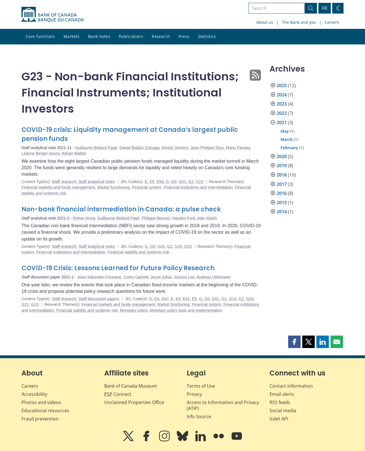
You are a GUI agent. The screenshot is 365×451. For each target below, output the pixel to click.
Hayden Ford (183, 218)
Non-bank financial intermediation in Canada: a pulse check (121, 209)
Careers (332, 22)
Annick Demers (175, 147)
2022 (282, 113)
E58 (160, 181)
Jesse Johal (161, 277)
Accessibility (34, 394)
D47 (165, 299)
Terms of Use (201, 386)
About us (264, 22)
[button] (294, 342)
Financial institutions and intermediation (198, 187)
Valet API (279, 419)
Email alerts (282, 394)
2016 (282, 193)
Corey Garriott (135, 277)
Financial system (146, 187)
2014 (282, 212)
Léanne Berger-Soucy (40, 153)
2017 (282, 184)
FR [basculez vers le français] (324, 8)
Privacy (194, 394)
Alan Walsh (207, 218)
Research (161, 36)
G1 (224, 299)
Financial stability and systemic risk (138, 252)
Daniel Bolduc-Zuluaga (140, 147)
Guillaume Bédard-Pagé (96, 147)
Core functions (40, 36)
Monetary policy (133, 310)
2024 (282, 95)
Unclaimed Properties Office (134, 402)
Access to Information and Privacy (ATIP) (223, 405)
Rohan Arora (84, 218)
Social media (283, 410)
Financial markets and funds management (58, 187)
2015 (282, 202)
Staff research (64, 181)
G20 (178, 246)
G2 (191, 181)
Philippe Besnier (156, 218)
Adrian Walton (74, 153)
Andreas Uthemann (213, 277)
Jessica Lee (183, 277)
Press (184, 36)
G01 (182, 181)
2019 (282, 165)
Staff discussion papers (99, 299)
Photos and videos (41, 402)
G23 (199, 181)
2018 (282, 175)
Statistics (207, 36)
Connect (117, 394)
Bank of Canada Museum (130, 386)
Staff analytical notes (97, 181)
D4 (156, 299)
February (289, 147)
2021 (282, 122)
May (285, 131)
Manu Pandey (238, 147)
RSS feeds (280, 402)
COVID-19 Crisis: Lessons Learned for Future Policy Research (117, 268)
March (287, 139)
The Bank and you (299, 22)
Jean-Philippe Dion (207, 147)
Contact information (291, 386)
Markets (72, 36)
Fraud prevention (39, 419)
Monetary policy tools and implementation (185, 310)
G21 (25, 304)
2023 (282, 104)
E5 (151, 181)
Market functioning (113, 187)
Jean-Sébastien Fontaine (99, 277)
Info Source (199, 416)
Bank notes (99, 36)
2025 (282, 85)
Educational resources (45, 410)
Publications (131, 36)
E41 (186, 299)
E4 (178, 299)
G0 (174, 181)
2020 (282, 156)
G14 (232, 299)
